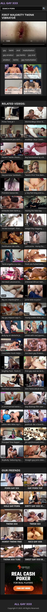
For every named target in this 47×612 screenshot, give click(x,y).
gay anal (31, 55)
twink (11, 50)
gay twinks (20, 55)
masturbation (28, 50)
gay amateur (8, 55)
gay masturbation (28, 60)
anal (18, 50)
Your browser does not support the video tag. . (23, 34)
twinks (15, 60)
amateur (6, 60)
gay (4, 50)
